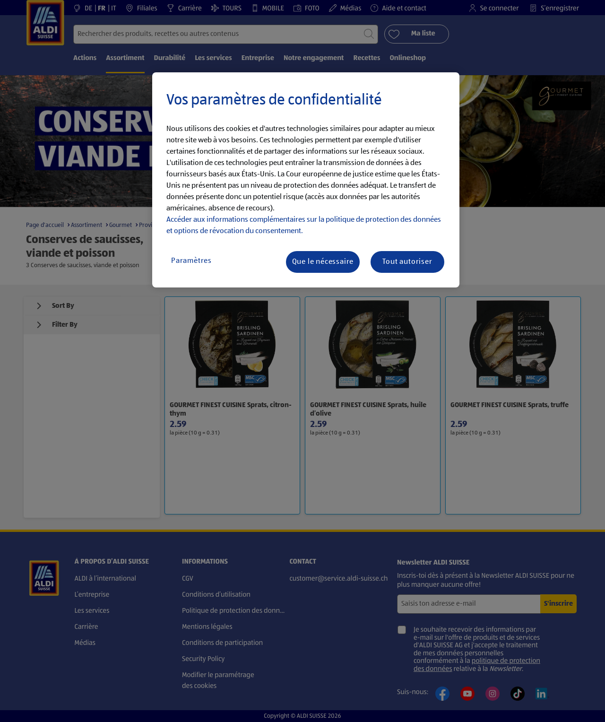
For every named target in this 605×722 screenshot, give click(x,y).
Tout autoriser (407, 262)
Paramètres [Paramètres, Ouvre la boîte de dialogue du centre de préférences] (191, 261)
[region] (305, 180)
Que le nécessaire (323, 262)
